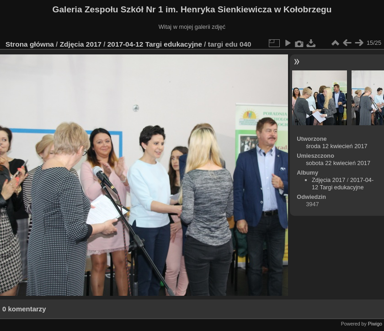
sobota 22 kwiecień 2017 (338, 163)
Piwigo (375, 323)
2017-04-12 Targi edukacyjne (154, 44)
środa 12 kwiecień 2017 (336, 146)
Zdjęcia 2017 (80, 44)
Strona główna (29, 44)
